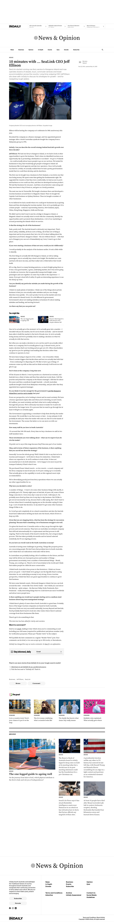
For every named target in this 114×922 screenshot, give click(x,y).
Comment (36, 683)
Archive (69, 893)
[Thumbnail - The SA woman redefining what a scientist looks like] (44, 710)
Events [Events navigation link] (50, 49)
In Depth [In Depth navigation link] (40, 49)
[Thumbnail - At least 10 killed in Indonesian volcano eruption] (94, 798)
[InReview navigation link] (76, 26)
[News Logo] (57, 38)
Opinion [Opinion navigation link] (30, 49)
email (19, 629)
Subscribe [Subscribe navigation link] (76, 49)
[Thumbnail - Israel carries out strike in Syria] (69, 798)
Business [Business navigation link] (21, 49)
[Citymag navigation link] (57, 26)
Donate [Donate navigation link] (66, 49)
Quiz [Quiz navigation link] (58, 49)
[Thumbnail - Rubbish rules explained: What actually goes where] (94, 710)
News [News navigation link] (12, 49)
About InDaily (101, 917)
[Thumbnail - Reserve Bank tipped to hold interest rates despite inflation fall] (51, 320)
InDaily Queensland (73, 895)
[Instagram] (13, 908)
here (46, 644)
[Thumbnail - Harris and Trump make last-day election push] (94, 758)
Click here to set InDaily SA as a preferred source (28, 667)
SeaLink (27, 679)
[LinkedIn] (16, 908)
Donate (18, 903)
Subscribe (18, 898)
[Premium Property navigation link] (95, 26)
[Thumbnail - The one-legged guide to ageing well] (22, 319)
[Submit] (60, 651)
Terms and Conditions (53, 893)
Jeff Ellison (20, 679)
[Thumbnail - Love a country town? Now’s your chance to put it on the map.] (19, 712)
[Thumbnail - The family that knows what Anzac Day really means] (69, 710)
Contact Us (91, 893)
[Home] (18, 26)
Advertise (49, 895)
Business (12, 679)
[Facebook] (10, 908)
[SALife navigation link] (37, 26)
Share (18, 683)
